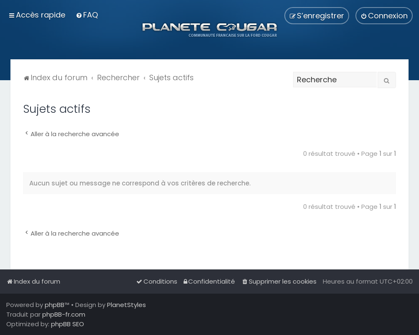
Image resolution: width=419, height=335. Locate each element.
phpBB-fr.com (63, 314)
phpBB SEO (67, 324)
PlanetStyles (126, 304)
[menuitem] (87, 15)
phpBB (54, 304)
